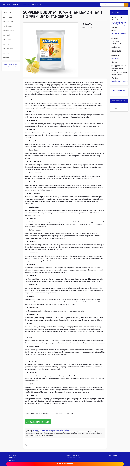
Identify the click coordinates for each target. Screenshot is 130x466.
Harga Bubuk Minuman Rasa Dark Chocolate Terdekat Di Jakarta (50, 430)
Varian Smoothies (8, 48)
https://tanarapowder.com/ (120, 81)
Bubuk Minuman (7, 17)
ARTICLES (25, 4)
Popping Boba (7, 26)
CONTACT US (37, 4)
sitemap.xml (117, 455)
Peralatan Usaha (8, 21)
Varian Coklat (7, 39)
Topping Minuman (8, 30)
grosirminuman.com (74, 458)
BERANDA (6, 4)
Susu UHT (6, 57)
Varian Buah (6, 35)
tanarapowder (116, 58)
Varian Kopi (6, 44)
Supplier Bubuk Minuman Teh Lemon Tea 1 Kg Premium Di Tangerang (119, 24)
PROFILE (16, 4)
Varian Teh (6, 53)
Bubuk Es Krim (7, 12)
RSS (110, 455)
